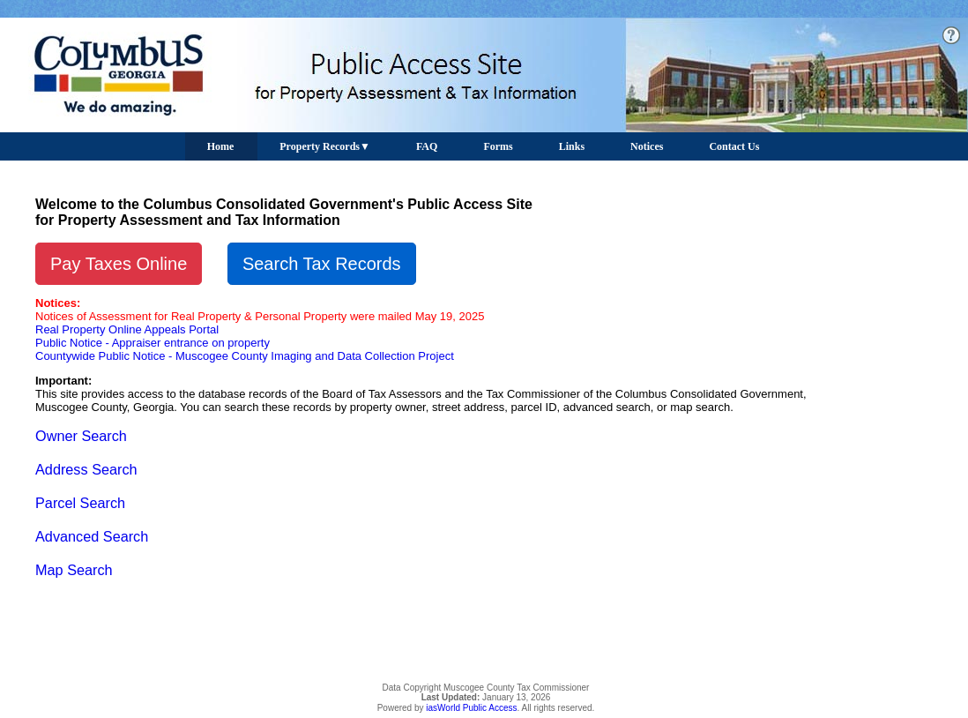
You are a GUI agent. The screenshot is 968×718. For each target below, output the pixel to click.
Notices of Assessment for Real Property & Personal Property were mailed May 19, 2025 (259, 316)
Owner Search (81, 436)
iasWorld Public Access (471, 708)
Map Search (74, 570)
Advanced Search (91, 536)
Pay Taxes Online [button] (118, 263)
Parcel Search (80, 503)
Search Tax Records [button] (321, 263)
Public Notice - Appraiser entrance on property (152, 342)
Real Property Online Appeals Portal (127, 329)
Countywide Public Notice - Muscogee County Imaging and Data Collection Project (244, 356)
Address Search (86, 469)
